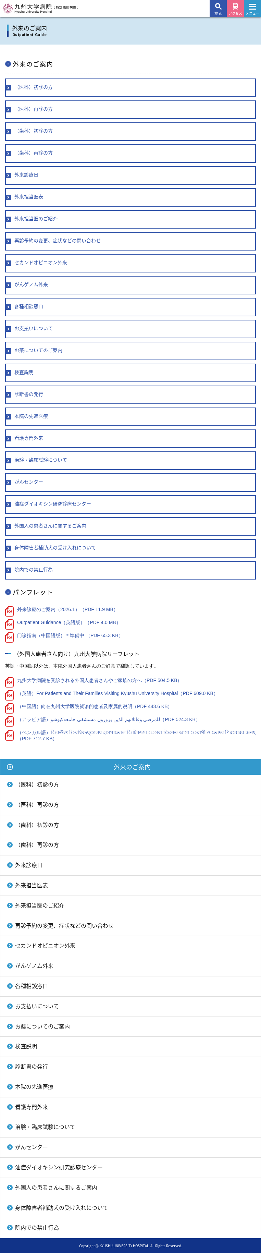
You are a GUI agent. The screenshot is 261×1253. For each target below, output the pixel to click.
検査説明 (26, 1046)
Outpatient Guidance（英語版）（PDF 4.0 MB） (69, 622)
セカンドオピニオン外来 (45, 945)
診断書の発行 (31, 1066)
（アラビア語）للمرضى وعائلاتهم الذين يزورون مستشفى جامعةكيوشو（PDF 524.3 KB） (108, 719)
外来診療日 (28, 865)
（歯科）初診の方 (37, 824)
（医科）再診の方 (37, 804)
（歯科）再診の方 (37, 844)
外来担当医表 (31, 885)
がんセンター (31, 1147)
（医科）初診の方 (37, 784)
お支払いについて (37, 1006)
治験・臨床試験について (45, 1126)
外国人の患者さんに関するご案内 (56, 1187)
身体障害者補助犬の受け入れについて (61, 1207)
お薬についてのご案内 (42, 1026)
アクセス (235, 13)
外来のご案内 (132, 766)
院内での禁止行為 (37, 1227)
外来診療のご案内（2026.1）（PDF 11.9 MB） (67, 609)
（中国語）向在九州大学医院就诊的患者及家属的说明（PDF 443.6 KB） (95, 706)
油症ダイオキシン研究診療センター (59, 1167)
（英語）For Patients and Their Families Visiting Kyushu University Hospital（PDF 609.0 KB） (117, 693)
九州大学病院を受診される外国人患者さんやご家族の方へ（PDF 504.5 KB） (99, 680)
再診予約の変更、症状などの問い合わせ (64, 925)
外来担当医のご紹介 (39, 905)
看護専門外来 (31, 1107)
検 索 (218, 13)
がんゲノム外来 (34, 965)
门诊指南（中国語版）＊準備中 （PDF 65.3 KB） (70, 635)
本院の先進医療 (34, 1086)
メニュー (252, 11)
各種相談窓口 (31, 986)
